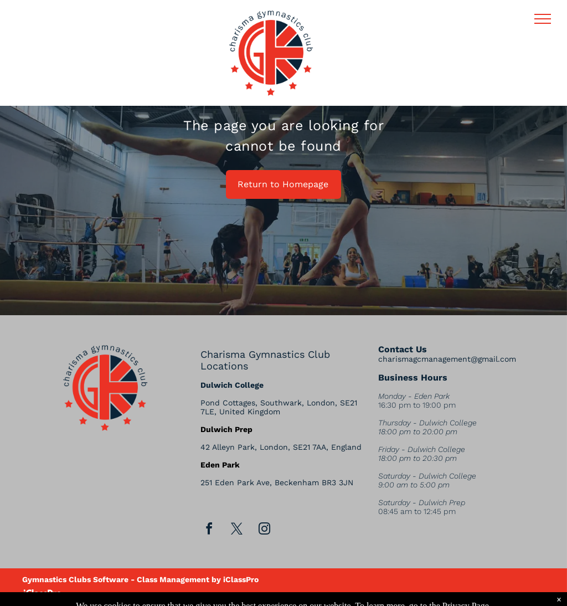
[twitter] (237, 530)
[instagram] (265, 530)
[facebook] (209, 530)
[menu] (542, 18)
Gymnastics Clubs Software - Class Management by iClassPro (140, 579)
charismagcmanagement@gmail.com (447, 359)
